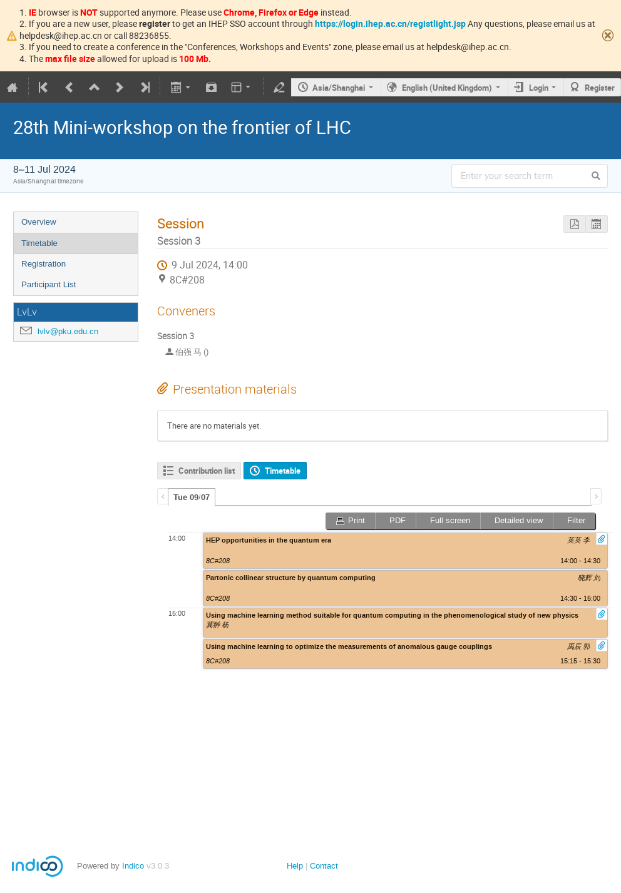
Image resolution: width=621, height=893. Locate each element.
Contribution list (206, 470)
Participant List (48, 284)
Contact (324, 865)
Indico (133, 865)
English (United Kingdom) (447, 87)
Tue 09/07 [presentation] (191, 497)
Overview (38, 222)
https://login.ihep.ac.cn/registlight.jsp (390, 23)
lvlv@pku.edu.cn (68, 331)
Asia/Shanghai (338, 87)
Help (295, 865)
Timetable (39, 243)
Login (538, 87)
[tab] (191, 497)
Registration (43, 263)
